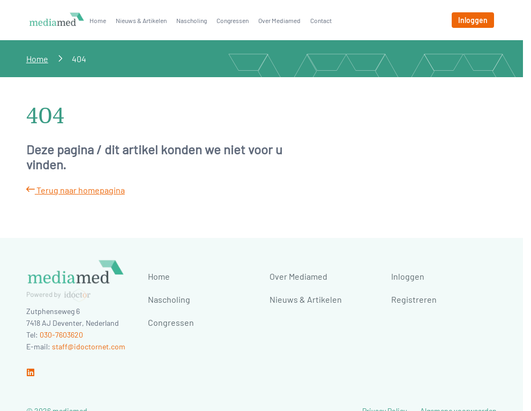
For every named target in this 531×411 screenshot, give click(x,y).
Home (97, 20)
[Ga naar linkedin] (30, 373)
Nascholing (191, 20)
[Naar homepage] (57, 20)
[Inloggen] (473, 20)
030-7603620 (61, 334)
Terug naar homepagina (75, 190)
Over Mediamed (279, 20)
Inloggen (407, 276)
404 (79, 59)
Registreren (414, 299)
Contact (321, 20)
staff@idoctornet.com (88, 346)
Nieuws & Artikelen (141, 20)
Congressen (232, 20)
